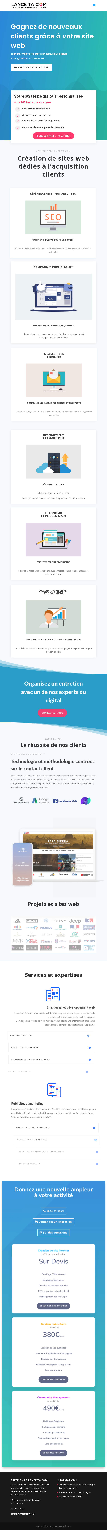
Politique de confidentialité (70, 1496)
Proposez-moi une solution (53, 136)
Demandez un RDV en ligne (31, 67)
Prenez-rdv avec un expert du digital (75, 1492)
